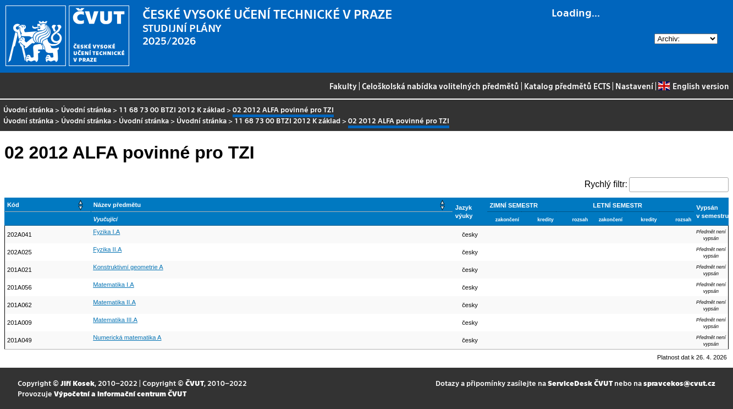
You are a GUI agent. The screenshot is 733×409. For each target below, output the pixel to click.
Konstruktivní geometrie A (128, 267)
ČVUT (194, 383)
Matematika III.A (115, 320)
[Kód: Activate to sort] (48, 205)
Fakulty (343, 86)
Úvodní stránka (28, 109)
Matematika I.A (113, 284)
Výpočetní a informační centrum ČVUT (120, 393)
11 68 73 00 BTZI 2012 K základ (172, 109)
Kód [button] (13, 204)
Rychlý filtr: (606, 184)
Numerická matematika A (127, 337)
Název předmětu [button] (117, 204)
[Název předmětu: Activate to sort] (272, 205)
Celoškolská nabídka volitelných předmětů (440, 86)
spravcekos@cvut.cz (679, 383)
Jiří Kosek (77, 383)
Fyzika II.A (107, 249)
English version (693, 86)
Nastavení (634, 86)
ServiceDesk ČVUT (580, 383)
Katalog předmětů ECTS (567, 86)
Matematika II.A (114, 302)
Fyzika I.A (106, 231)
